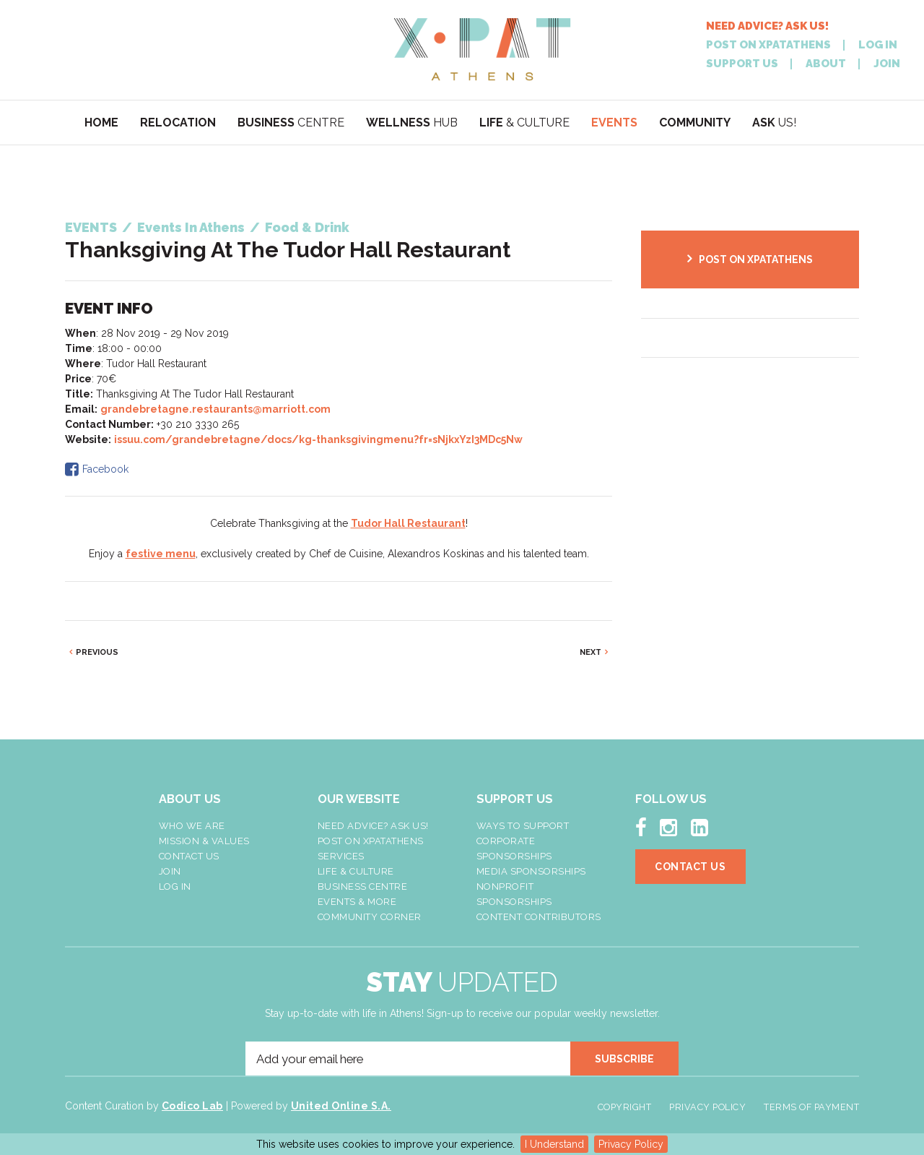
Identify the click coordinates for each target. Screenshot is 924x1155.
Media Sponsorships (531, 871)
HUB (412, 122)
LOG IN (877, 45)
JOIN (886, 64)
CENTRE (290, 122)
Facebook (105, 469)
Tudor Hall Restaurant (408, 523)
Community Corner (370, 916)
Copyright (625, 1107)
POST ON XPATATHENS (768, 45)
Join (170, 871)
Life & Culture (356, 871)
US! (774, 122)
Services (341, 856)
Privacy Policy (630, 1144)
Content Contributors (538, 916)
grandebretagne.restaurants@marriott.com (215, 409)
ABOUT (826, 64)
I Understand (554, 1144)
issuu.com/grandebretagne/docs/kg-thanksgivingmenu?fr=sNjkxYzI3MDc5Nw (318, 439)
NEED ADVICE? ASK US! (767, 26)
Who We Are (192, 825)
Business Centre (363, 886)
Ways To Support (523, 825)
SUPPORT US (742, 64)
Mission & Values (204, 841)
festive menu (161, 553)
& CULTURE (524, 122)
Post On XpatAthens (371, 841)
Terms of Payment (811, 1107)
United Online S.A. (341, 1106)
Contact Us (189, 856)
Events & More (357, 901)
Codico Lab (192, 1106)
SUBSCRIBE (624, 1059)
